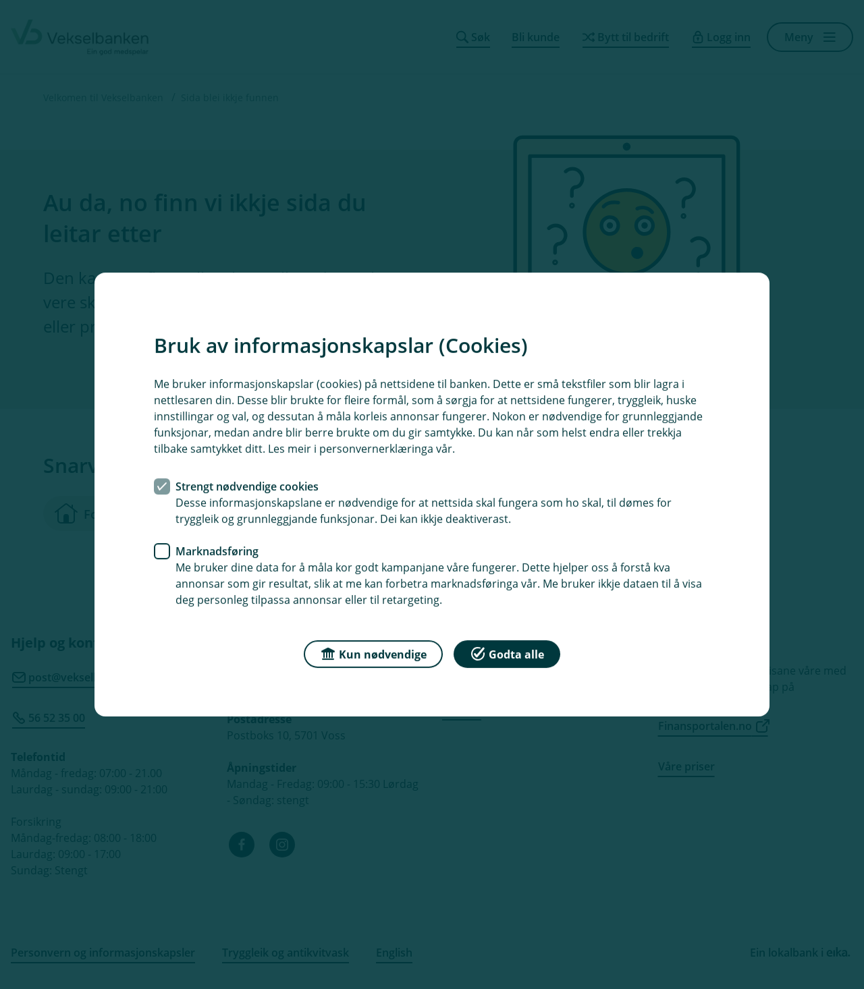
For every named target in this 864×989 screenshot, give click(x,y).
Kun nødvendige (373, 653)
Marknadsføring (217, 551)
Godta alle (507, 653)
